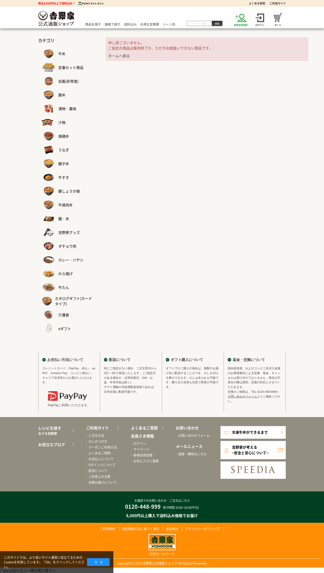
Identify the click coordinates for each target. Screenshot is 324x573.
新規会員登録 (142, 455)
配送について (97, 470)
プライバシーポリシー (200, 528)
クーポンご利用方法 (102, 447)
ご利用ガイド (278, 3)
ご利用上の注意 (99, 476)
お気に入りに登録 (146, 461)
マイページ (141, 449)
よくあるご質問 (99, 453)
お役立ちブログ (51, 444)
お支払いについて (101, 459)
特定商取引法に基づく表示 (141, 528)
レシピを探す (55, 430)
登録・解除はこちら (192, 454)
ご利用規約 (107, 528)
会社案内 (172, 528)
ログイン (139, 443)
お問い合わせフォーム (242, 396)
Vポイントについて (101, 464)
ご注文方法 (96, 435)
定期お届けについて (102, 482)
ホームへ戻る (119, 55)
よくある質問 (257, 3)
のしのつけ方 (97, 441)
